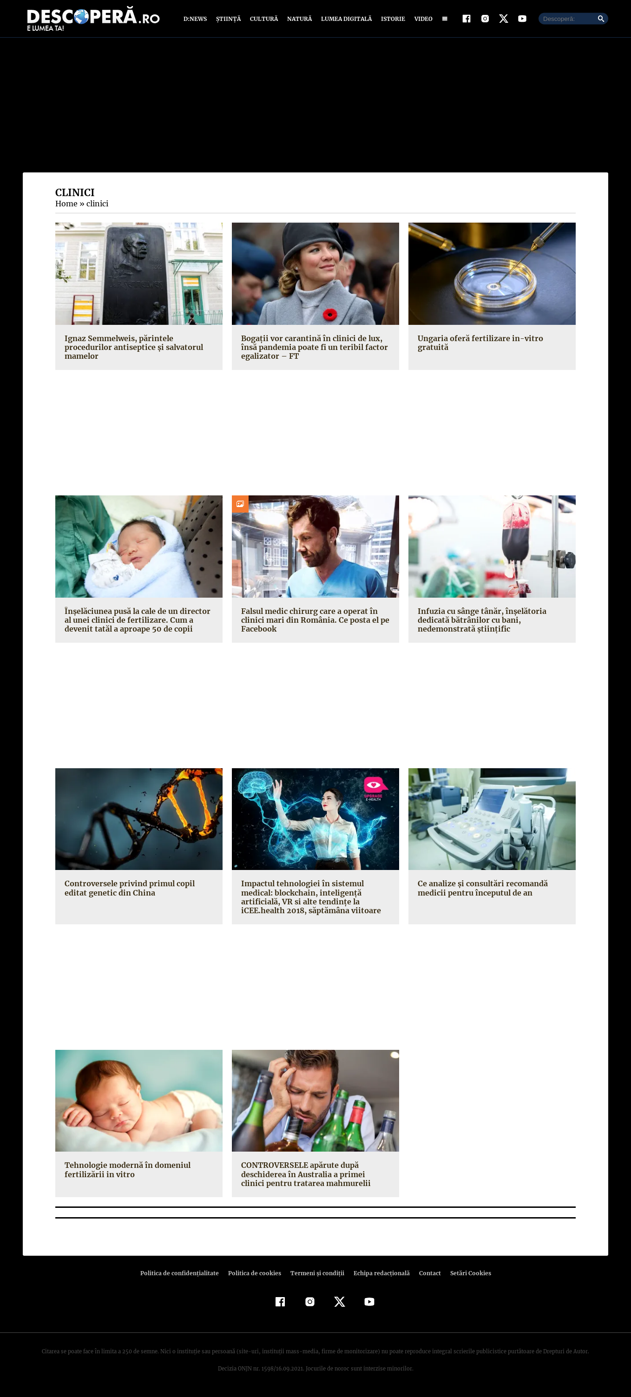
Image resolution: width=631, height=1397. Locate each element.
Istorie (391, 19)
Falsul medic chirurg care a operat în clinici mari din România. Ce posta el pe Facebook (313, 621)
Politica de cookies (255, 1275)
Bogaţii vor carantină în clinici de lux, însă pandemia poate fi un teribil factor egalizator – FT (312, 349)
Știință (229, 19)
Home (66, 206)
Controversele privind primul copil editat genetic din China (139, 890)
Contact (426, 1275)
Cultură (263, 19)
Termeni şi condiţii (316, 1275)
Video (422, 19)
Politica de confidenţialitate (183, 1275)
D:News (196, 19)
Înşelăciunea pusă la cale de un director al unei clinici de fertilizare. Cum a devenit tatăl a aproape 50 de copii (136, 621)
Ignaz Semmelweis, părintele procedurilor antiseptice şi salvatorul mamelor (131, 349)
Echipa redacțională (378, 1275)
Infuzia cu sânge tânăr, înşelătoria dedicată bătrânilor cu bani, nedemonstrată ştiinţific (479, 621)
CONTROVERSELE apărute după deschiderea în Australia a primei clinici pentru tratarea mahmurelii (313, 1176)
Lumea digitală (345, 19)
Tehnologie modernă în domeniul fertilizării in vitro (126, 1172)
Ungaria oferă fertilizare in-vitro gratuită (492, 340)
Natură (298, 19)
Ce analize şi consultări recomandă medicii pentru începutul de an (481, 890)
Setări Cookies (465, 1275)
